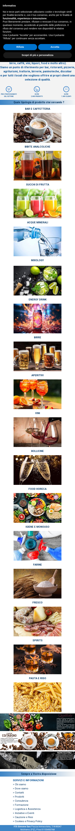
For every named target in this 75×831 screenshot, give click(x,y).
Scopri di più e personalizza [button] (37, 824)
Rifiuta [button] (20, 816)
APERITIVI (37, 375)
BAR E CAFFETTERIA (37, 108)
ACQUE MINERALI (37, 222)
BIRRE (37, 337)
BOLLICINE (37, 451)
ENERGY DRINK (38, 299)
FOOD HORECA (37, 488)
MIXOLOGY (37, 260)
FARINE (37, 564)
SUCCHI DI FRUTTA (37, 184)
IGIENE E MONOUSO (37, 526)
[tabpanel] (37, 65)
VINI (37, 413)
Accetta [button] (54, 816)
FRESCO (37, 602)
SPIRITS (38, 640)
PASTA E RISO (37, 678)
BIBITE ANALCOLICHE (37, 146)
